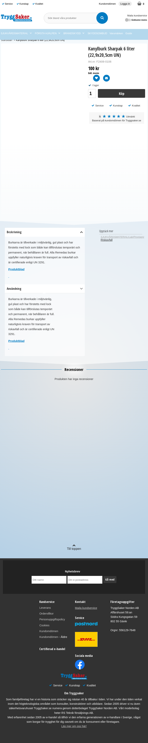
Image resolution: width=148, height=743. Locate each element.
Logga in (125, 3)
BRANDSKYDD (73, 33)
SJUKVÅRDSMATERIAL (16, 33)
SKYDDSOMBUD (97, 33)
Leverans (45, 607)
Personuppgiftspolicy (52, 619)
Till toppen (74, 547)
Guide (128, 33)
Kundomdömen (107, 3)
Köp (121, 93)
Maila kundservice (137, 15)
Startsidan (6, 40)
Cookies (44, 625)
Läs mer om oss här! (74, 726)
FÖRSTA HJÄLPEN (47, 33)
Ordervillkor (46, 613)
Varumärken (116, 33)
